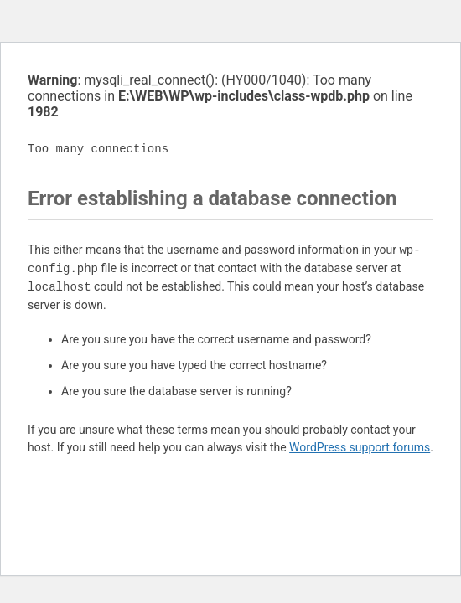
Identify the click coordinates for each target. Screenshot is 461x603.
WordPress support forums (359, 447)
